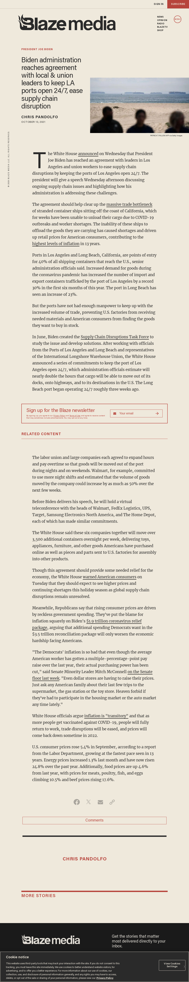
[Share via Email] (100, 802)
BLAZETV (162, 27)
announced (88, 153)
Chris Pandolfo (39, 117)
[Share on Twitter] (88, 802)
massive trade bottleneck (129, 204)
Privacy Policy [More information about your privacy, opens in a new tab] (104, 978)
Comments (94, 820)
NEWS (160, 17)
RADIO (161, 24)
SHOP (160, 30)
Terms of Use (74, 416)
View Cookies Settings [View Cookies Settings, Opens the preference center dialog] (172, 965)
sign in (159, 4)
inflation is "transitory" (106, 716)
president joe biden (37, 49)
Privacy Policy (59, 416)
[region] (94, 967)
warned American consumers (109, 577)
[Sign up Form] (136, 413)
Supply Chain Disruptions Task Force (115, 337)
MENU (177, 19)
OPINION (162, 20)
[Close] (185, 967)
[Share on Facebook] (77, 802)
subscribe (178, 4)
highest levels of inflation (55, 243)
